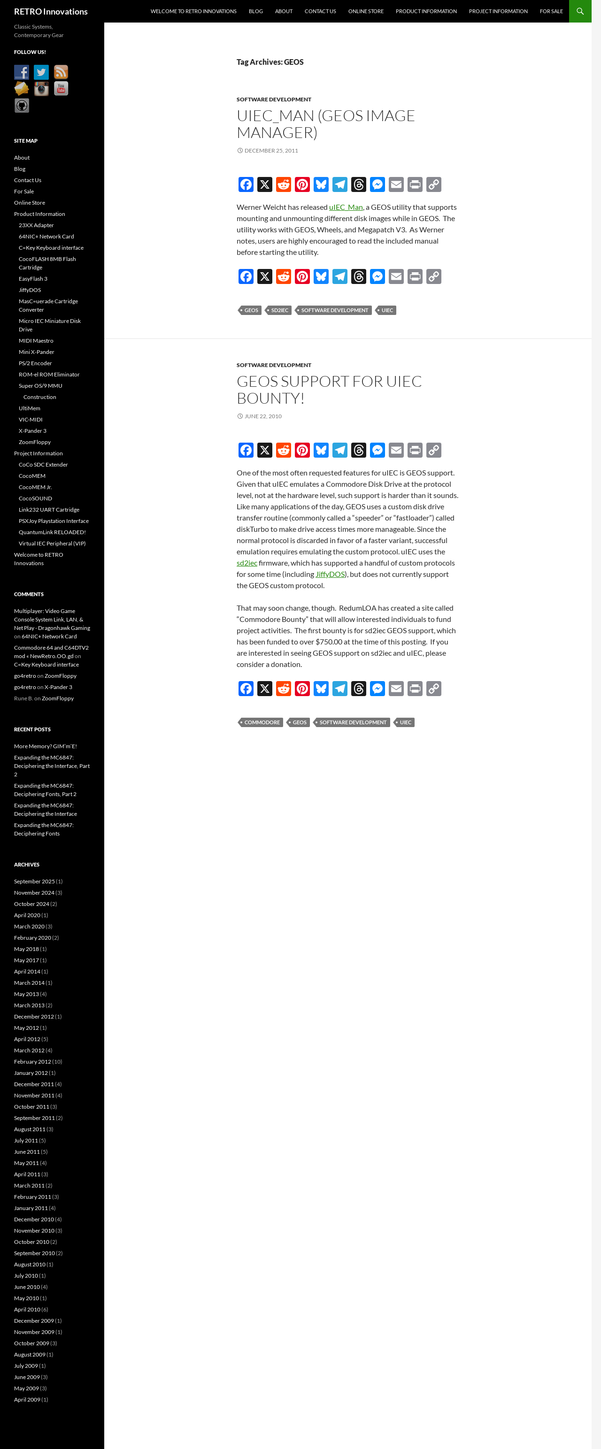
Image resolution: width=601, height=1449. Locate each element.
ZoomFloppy (35, 441)
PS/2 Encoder (35, 363)
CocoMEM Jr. (35, 487)
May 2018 (26, 948)
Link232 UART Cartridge (49, 509)
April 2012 (27, 1039)
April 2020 (27, 915)
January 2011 (31, 1207)
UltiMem (29, 408)
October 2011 (31, 1106)
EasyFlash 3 (33, 278)
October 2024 (31, 903)
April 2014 (27, 971)
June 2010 (27, 1286)
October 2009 (31, 1343)
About (284, 11)
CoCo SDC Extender (43, 464)
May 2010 (26, 1298)
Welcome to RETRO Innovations (194, 11)
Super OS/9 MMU (40, 385)
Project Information (498, 11)
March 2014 (29, 982)
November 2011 (34, 1095)
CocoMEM (32, 475)
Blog (256, 11)
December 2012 (34, 1016)
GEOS (251, 310)
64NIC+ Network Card (46, 236)
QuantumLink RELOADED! (52, 532)
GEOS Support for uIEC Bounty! (329, 389)
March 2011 (29, 1185)
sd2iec (279, 310)
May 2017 (26, 960)
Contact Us (320, 11)
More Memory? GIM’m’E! (45, 746)
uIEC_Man (346, 206)
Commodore (262, 722)
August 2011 (30, 1129)
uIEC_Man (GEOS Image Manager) (326, 124)
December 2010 (34, 1219)
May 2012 (26, 1027)
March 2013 (29, 1005)
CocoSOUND (35, 498)
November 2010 (34, 1230)
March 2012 (29, 1050)
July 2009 (26, 1365)
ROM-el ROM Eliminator (49, 374)
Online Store (366, 11)
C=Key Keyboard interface (51, 247)
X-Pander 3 (32, 430)
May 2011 (26, 1162)
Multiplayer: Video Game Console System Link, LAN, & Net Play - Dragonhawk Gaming (52, 619)
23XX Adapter (36, 225)
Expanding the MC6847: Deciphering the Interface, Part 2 (52, 766)
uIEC (387, 310)
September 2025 (34, 881)
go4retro (25, 675)
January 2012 (31, 1072)
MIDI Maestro (36, 340)
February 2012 (32, 1061)
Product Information (426, 11)
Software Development (274, 99)
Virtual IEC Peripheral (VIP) (52, 543)
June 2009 (27, 1376)
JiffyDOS (330, 573)
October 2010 (31, 1241)
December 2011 (34, 1084)
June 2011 (27, 1151)
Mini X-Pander (36, 351)
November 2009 (34, 1331)
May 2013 (26, 993)
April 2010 (27, 1309)
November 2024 (34, 892)
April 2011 (27, 1174)
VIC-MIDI (31, 419)
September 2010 (34, 1253)
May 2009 (26, 1388)
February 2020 (32, 937)
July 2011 (26, 1140)
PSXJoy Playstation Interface (54, 520)
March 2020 (29, 926)
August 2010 (30, 1264)
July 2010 (26, 1275)
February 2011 (32, 1196)
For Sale (551, 11)
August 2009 (30, 1354)
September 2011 (34, 1117)
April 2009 (27, 1399)
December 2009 (34, 1320)
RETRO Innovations (51, 11)
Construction (39, 396)
